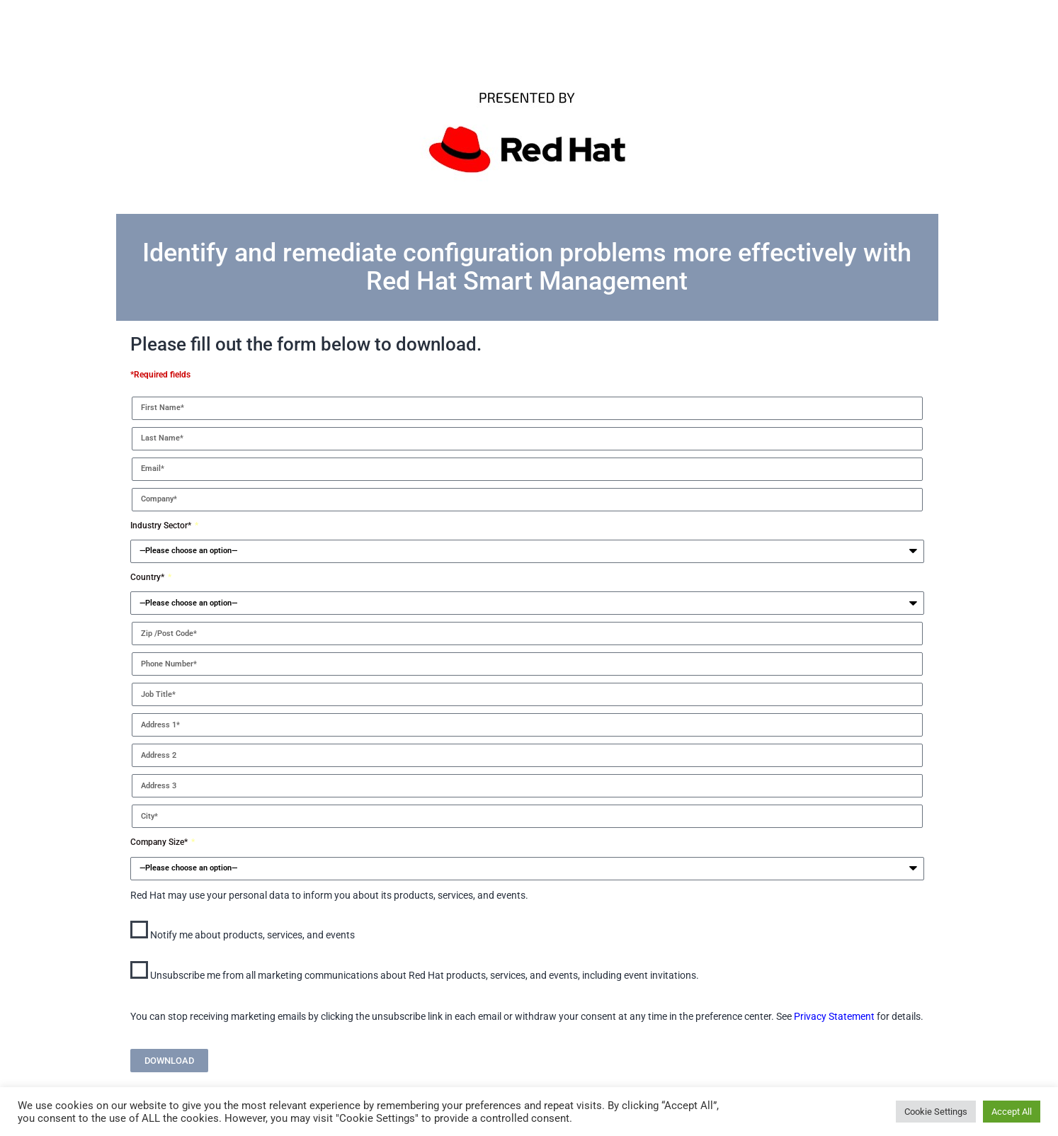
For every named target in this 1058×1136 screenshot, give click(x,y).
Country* (148, 577)
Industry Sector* (161, 525)
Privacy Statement (834, 1016)
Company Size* (160, 842)
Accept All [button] (1011, 1111)
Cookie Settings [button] (935, 1111)
